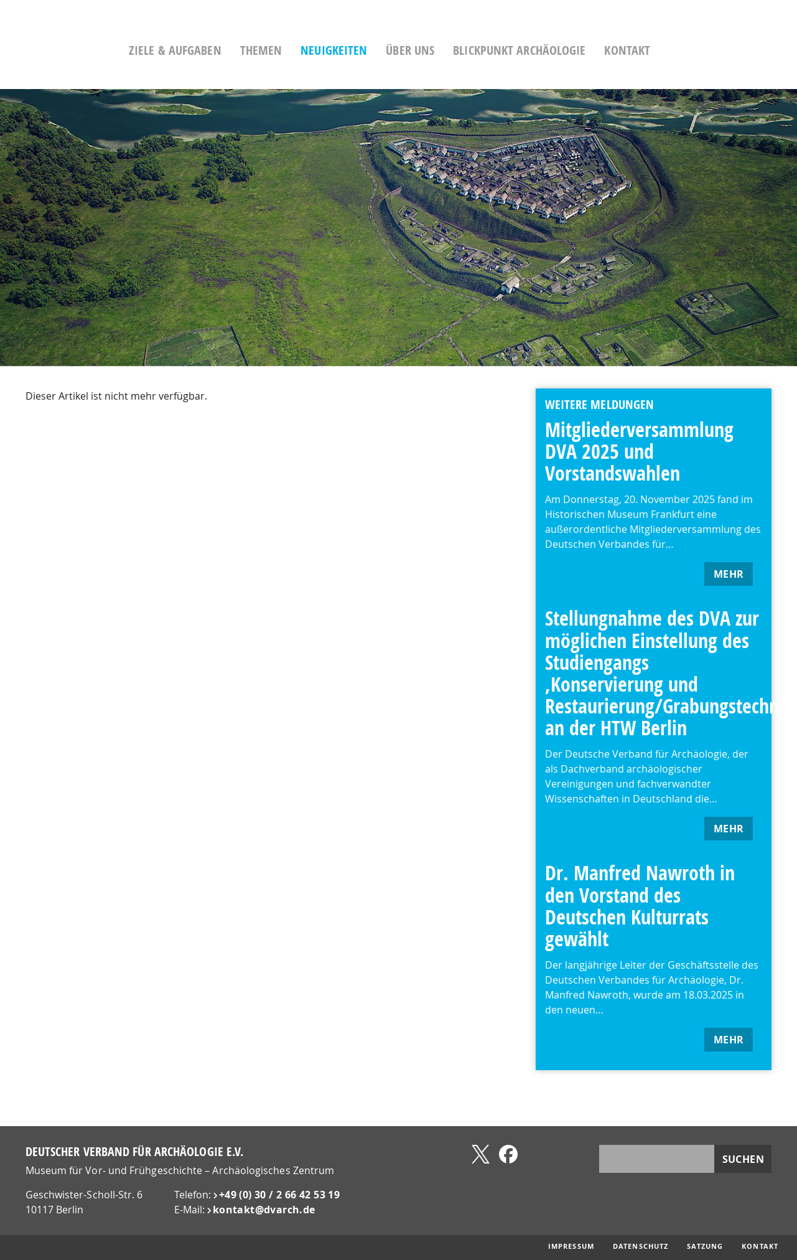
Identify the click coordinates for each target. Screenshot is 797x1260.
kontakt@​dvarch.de (264, 1209)
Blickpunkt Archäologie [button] (561, 50)
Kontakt (669, 50)
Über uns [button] (451, 50)
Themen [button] (302, 50)
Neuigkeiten (375, 50)
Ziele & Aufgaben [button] (216, 50)
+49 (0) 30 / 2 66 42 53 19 (279, 1194)
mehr (729, 574)
